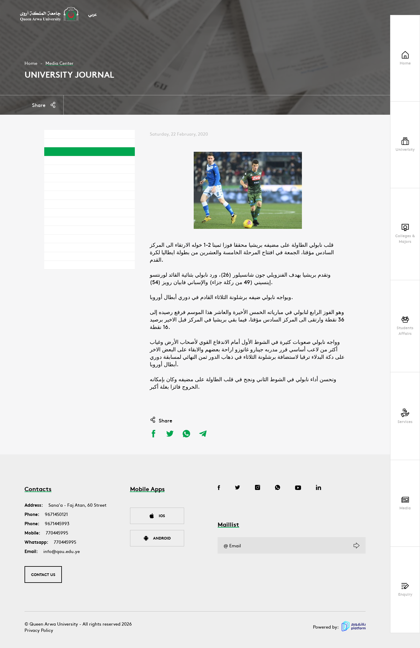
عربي (92, 14)
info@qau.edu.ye (61, 551)
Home (31, 63)
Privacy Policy (39, 630)
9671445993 (57, 523)
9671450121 (56, 514)
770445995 (57, 532)
